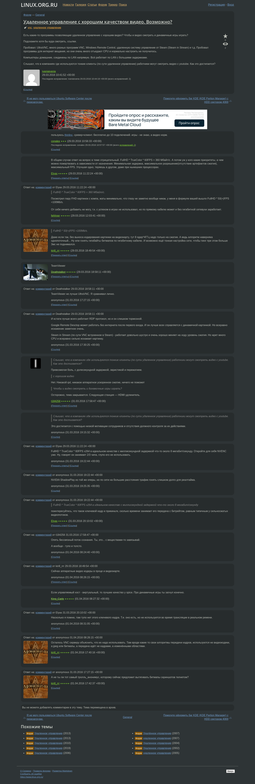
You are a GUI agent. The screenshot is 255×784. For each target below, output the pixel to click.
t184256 (55, 401)
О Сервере (25, 771)
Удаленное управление (48, 733)
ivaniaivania (49, 71)
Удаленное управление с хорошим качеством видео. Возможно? (97, 22)
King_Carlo (57, 598)
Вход (230, 4)
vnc (30, 27)
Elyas (54, 173)
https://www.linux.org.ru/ (31, 777)
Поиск (123, 4)
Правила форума (42, 771)
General (40, 15)
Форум (102, 4)
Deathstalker (58, 272)
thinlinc (69, 135)
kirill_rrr (55, 250)
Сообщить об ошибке (31, 774)
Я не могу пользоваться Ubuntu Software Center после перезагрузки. (59, 100)
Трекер (113, 4)
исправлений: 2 (127, 145)
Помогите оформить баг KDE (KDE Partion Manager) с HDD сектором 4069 (195, 100)
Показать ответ (59, 255)
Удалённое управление (157, 733)
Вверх (231, 771)
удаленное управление (47, 27)
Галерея (80, 4)
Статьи (92, 4)
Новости (68, 4)
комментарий (44, 187)
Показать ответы (60, 178)
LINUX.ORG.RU (39, 4)
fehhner (55, 215)
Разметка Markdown (62, 771)
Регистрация (216, 4)
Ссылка (28, 89)
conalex (55, 141)
